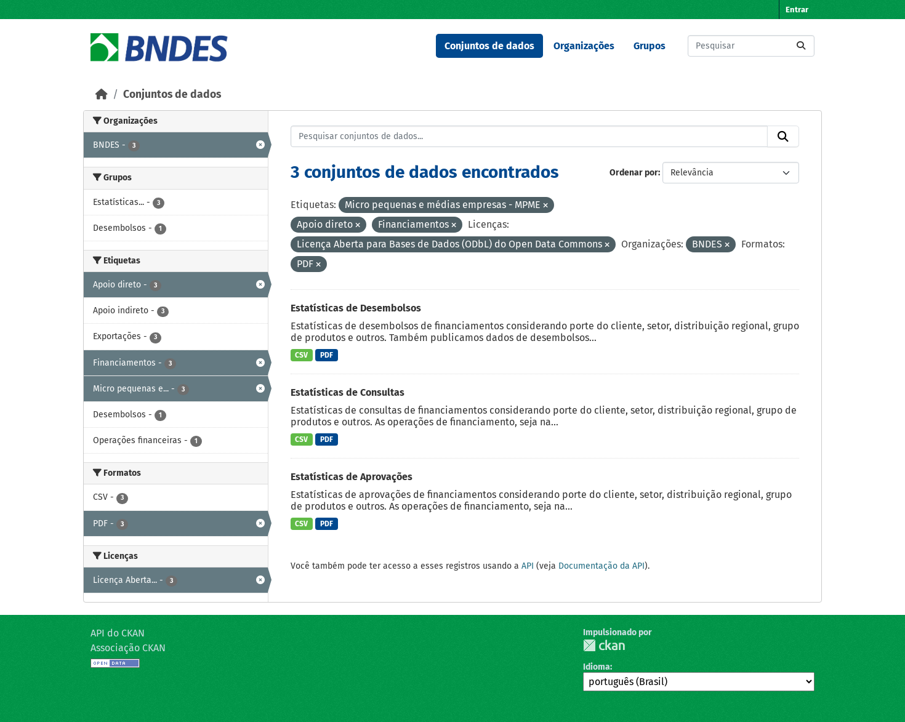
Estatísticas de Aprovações (351, 477)
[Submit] (801, 46)
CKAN (604, 645)
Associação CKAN (128, 648)
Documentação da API (601, 566)
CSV (301, 355)
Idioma (596, 667)
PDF (326, 355)
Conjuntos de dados (489, 46)
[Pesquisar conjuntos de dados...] (751, 46)
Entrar (797, 9)
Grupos (650, 46)
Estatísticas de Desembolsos (356, 308)
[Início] (101, 94)
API (527, 566)
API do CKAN (117, 633)
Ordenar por (633, 172)
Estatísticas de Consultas (347, 392)
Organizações (583, 46)
